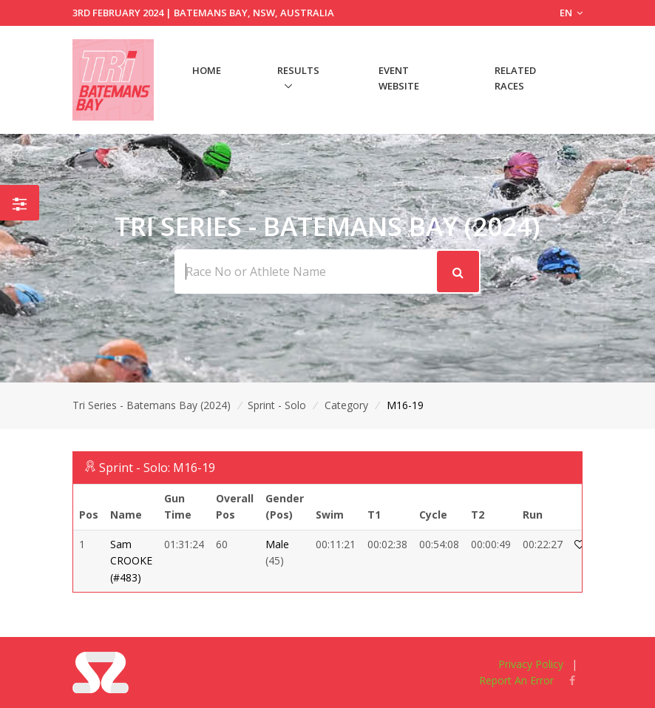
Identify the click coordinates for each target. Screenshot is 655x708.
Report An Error (516, 680)
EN (571, 12)
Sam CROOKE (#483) (131, 560)
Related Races (515, 78)
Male (277, 544)
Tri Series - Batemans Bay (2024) (151, 405)
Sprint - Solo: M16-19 (157, 467)
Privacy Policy (530, 664)
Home (206, 70)
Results (298, 70)
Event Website (399, 78)
